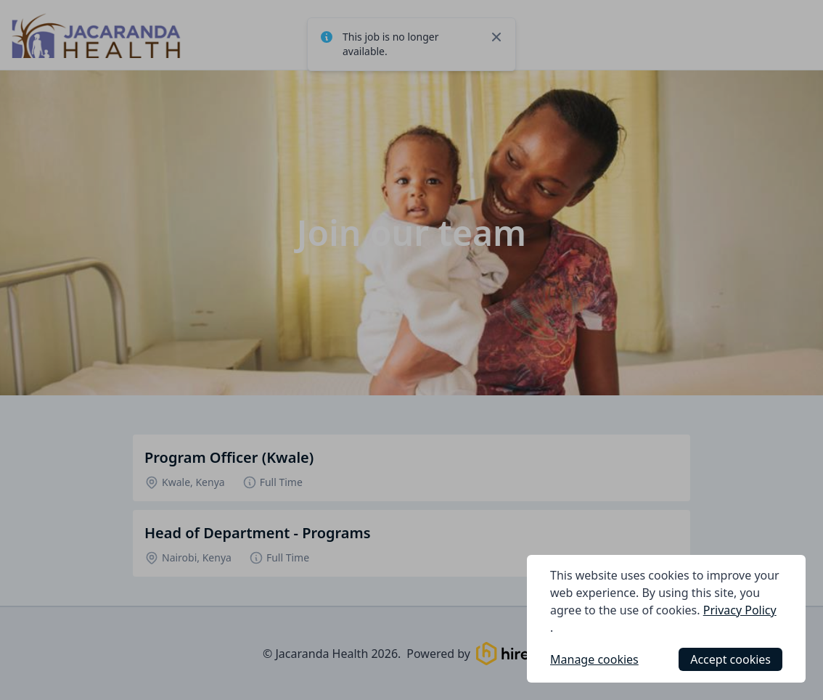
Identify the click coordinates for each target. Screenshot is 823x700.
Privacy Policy (740, 610)
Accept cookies (730, 659)
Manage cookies (594, 659)
